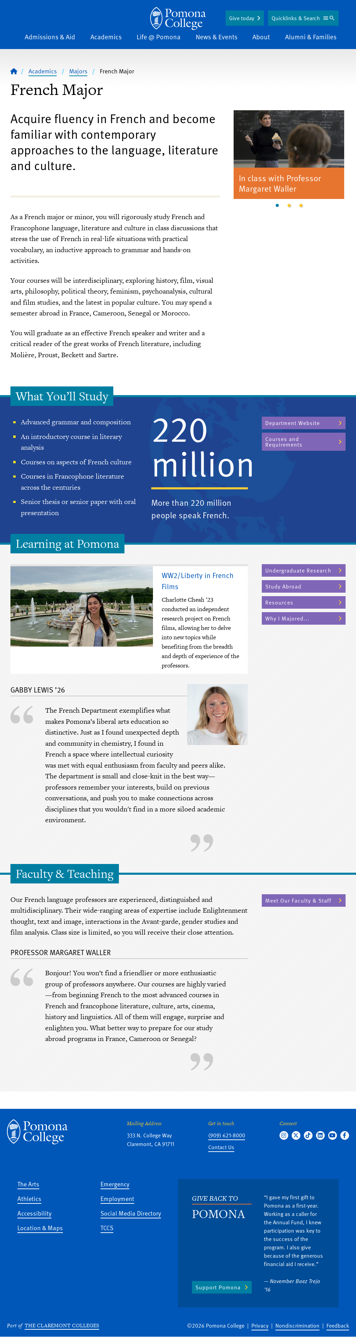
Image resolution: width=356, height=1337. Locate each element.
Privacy (259, 1325)
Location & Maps (40, 1227)
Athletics (29, 1198)
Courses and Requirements (283, 442)
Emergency (114, 1183)
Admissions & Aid (50, 37)
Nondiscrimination (297, 1325)
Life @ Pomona (158, 37)
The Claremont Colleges (62, 1325)
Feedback (337, 1325)
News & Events (216, 37)
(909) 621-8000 (226, 1135)
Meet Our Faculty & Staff (298, 900)
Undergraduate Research (298, 570)
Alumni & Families (311, 37)
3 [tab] (301, 205)
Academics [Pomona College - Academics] (43, 70)
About (261, 37)
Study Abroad (283, 586)
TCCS (106, 1227)
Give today (241, 18)
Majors (78, 70)
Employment (117, 1198)
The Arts (28, 1183)
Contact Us (221, 1147)
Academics (106, 37)
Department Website (292, 423)
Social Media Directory (130, 1213)
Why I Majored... (287, 618)
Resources (279, 602)
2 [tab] (289, 205)
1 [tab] (277, 205)
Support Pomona (218, 1287)
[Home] (178, 18)
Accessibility (34, 1213)
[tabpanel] (289, 155)
